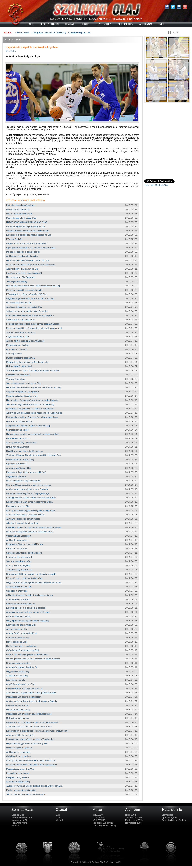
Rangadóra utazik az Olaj (18, 709)
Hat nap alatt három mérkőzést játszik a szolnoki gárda (32, 400)
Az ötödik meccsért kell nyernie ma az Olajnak (28, 612)
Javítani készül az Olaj (16, 629)
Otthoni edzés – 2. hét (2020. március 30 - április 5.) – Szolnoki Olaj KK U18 (52, 32)
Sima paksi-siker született (18, 663)
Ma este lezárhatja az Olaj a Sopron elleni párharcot (30, 264)
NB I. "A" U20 (99, 817)
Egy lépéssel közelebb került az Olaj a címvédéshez (30, 247)
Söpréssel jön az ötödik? (17, 430)
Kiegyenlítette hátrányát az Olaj (21, 625)
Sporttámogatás (169, 817)
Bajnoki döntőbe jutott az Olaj (20, 459)
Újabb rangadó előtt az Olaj (19, 366)
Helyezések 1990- (133, 823)
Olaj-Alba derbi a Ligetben (18, 756)
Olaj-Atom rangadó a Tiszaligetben (22, 392)
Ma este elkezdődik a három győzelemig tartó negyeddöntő (34, 328)
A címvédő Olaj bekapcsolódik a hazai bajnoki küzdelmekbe (34, 413)
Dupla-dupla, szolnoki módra (19, 214)
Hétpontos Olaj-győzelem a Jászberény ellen (27, 743)
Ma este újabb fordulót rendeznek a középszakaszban (31, 765)
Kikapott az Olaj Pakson (17, 777)
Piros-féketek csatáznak (17, 773)
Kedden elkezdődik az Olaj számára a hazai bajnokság (32, 417)
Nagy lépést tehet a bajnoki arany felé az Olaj (27, 620)
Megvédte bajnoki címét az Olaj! (21, 218)
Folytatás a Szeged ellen (17, 336)
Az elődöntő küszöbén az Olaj (20, 684)
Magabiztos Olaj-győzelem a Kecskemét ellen (27, 362)
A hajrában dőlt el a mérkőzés (20, 735)
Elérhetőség (167, 815)
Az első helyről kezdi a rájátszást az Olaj (25, 514)
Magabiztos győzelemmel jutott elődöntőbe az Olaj (30, 298)
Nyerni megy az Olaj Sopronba (20, 277)
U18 (58, 817)
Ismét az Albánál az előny (18, 616)
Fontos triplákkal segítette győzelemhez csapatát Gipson (32, 324)
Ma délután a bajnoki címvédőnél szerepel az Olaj (29, 531)
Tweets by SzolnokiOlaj (156, 185)
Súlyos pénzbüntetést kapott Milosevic (24, 553)
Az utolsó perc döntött (16, 349)
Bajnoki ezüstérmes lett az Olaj (20, 603)
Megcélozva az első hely (17, 345)
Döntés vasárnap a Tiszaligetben (21, 646)
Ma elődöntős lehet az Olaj (18, 303)
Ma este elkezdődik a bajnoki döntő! (23, 252)
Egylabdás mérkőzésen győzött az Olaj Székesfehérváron (33, 527)
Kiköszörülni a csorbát (16, 548)
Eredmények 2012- (134, 820)
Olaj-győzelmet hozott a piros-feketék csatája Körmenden (33, 722)
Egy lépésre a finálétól (16, 464)
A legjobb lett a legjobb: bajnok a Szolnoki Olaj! (28, 425)
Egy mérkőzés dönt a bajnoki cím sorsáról (25, 608)
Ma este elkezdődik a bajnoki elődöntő (24, 290)
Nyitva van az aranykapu (17, 447)
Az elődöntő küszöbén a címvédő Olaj (24, 307)
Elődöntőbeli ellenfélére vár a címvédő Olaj (26, 294)
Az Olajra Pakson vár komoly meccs (23, 519)
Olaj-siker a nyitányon (16, 591)
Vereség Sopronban (15, 379)
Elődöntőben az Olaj (15, 680)
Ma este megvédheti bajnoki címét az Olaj (25, 226)
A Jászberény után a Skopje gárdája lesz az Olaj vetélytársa (34, 786)
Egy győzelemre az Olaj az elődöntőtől (24, 688)
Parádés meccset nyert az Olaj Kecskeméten (27, 230)
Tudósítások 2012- (134, 817)
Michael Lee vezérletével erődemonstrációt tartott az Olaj (33, 286)
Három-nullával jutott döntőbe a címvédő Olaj (27, 260)
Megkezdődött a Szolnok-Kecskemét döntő (26, 243)
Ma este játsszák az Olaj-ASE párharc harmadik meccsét (33, 659)
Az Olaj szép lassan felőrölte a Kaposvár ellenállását (31, 760)
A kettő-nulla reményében (18, 438)
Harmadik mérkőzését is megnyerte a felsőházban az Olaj (33, 387)
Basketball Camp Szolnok (174, 820)
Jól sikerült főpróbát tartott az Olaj (22, 523)
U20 (58, 815)
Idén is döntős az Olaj (16, 642)
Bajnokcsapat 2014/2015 (17, 209)
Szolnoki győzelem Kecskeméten (21, 396)
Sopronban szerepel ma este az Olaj (23, 383)
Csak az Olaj (18, 815)
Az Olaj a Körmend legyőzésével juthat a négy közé (30, 510)
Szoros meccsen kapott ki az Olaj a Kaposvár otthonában (33, 370)
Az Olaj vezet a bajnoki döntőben (21, 442)
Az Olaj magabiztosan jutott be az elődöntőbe (27, 489)
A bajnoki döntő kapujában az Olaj (22, 269)
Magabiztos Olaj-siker (16, 476)
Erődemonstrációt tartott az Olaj (21, 790)
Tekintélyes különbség (16, 281)
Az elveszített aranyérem (17, 599)
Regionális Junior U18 (103, 823)
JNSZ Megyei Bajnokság (104, 825)
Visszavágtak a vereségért (18, 536)
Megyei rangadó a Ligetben (19, 748)
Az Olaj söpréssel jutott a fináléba (22, 256)
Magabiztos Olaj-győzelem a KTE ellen (24, 544)
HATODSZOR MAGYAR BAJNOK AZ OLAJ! (27, 222)
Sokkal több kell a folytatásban (20, 319)
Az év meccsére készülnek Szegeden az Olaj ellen (30, 315)
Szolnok (15, 825)
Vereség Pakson (14, 353)
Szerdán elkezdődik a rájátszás (20, 332)
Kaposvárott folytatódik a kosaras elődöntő (26, 472)
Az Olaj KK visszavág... (17, 540)
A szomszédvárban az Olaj (18, 586)
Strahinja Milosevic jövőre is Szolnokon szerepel (28, 485)
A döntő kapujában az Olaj (18, 468)
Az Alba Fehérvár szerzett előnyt (21, 633)
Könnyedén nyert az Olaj (17, 506)
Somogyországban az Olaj (18, 561)
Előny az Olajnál (14, 239)
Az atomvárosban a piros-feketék (21, 667)
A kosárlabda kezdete (22, 817)
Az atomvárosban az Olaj (18, 781)
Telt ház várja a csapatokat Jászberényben (26, 794)
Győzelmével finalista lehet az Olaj (22, 650)
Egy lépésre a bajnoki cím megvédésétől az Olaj (28, 235)
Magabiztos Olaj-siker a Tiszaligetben (23, 697)
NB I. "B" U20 (99, 820)
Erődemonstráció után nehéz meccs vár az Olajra (29, 502)
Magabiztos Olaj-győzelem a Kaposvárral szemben (30, 408)
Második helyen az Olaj (17, 705)
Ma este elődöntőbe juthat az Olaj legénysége (27, 493)
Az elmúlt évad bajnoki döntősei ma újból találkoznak (31, 692)
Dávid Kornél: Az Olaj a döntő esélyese (24, 451)
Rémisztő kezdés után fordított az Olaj (24, 578)
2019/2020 (98, 815)
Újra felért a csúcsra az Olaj (19, 421)
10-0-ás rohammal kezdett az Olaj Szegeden (27, 311)
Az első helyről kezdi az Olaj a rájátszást (25, 341)
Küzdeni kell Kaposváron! (18, 375)
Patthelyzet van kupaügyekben (20, 205)
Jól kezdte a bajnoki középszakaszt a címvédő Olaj (30, 404)
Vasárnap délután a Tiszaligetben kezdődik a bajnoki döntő (33, 455)
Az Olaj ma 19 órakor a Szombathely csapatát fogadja (31, 701)
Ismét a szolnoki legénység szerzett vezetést (27, 654)
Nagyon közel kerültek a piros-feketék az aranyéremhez (32, 434)
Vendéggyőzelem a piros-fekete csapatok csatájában (31, 497)
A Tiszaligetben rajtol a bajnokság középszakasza (29, 595)
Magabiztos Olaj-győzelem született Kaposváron (28, 714)
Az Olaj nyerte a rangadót (18, 565)
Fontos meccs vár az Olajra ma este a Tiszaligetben (30, 739)
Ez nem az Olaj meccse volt (19, 557)
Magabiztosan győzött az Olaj (20, 769)
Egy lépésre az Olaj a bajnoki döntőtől (24, 273)
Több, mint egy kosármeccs (19, 570)
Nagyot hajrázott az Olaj (17, 671)
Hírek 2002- (130, 815)
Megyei (59, 820)
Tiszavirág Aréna (19, 823)
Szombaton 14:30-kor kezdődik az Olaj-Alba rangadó (31, 574)
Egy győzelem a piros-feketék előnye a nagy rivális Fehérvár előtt (36, 731)
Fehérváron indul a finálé (17, 637)
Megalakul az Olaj (20, 820)
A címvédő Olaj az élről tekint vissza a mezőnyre (29, 726)
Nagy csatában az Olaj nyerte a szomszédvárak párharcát (33, 582)
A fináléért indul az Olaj (17, 675)
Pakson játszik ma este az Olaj (20, 358)
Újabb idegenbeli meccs (17, 718)
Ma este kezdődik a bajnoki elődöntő (23, 481)
